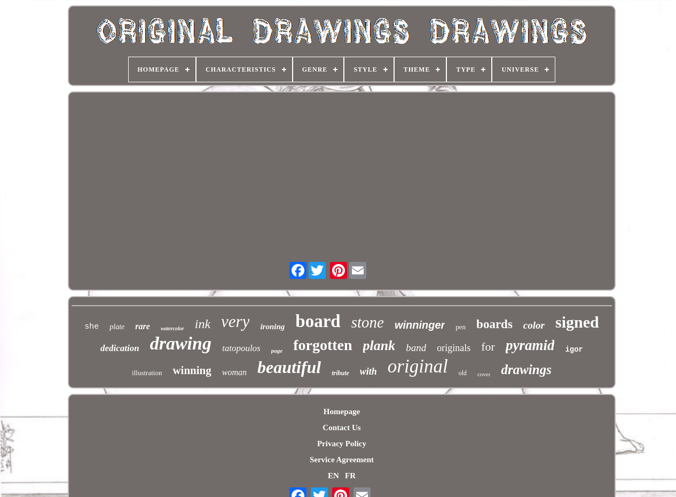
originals (453, 348)
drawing (180, 343)
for (488, 346)
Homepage (342, 411)
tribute (340, 373)
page (276, 350)
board (317, 321)
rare (142, 326)
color (534, 325)
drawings (526, 369)
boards (494, 324)
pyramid (530, 345)
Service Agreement (342, 459)
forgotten (322, 345)
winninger (420, 325)
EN (333, 475)
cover (483, 374)
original (418, 366)
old (463, 373)
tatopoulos (241, 348)
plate (116, 327)
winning (191, 370)
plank (379, 345)
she (91, 326)
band (416, 347)
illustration (147, 373)
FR (350, 475)
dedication (119, 348)
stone (367, 322)
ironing (272, 326)
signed (577, 322)
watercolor (172, 328)
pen (460, 327)
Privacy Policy (341, 443)
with (368, 371)
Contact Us (341, 427)
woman (234, 372)
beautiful (289, 367)
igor (574, 349)
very (235, 321)
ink (202, 324)
